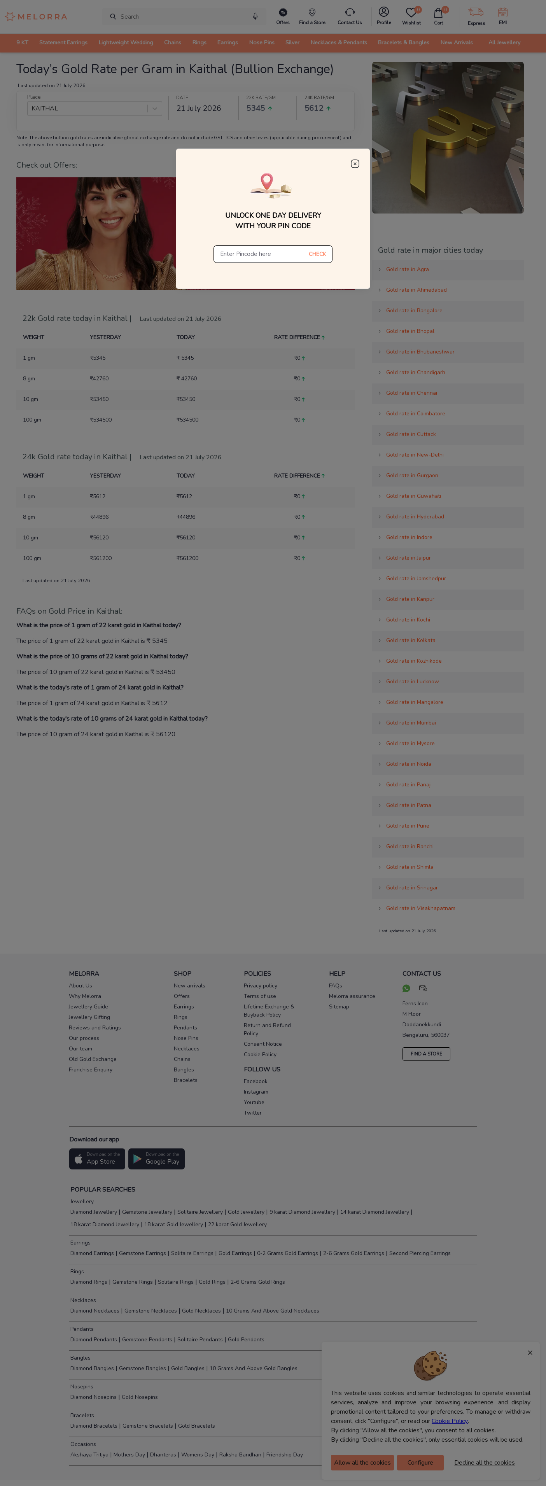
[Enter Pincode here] (258, 254)
